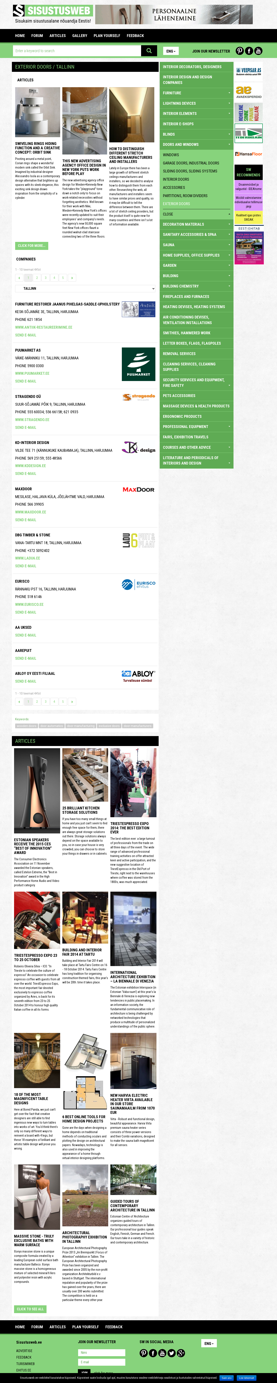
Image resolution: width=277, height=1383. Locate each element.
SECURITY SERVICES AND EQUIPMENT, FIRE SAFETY (196, 383)
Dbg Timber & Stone (32, 535)
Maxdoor (23, 489)
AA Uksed (23, 627)
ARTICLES (58, 35)
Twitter (171, 1353)
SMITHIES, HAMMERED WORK (186, 333)
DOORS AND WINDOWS (196, 144)
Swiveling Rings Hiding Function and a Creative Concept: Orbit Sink (37, 147)
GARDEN (196, 265)
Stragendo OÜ (28, 396)
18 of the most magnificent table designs (31, 1098)
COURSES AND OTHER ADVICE (196, 447)
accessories (174, 187)
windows (171, 155)
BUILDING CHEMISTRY (196, 286)
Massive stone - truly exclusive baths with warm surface (34, 1240)
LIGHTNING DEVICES (196, 103)
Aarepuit (23, 650)
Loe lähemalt (246, 1378)
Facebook (249, 51)
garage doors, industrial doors (191, 163)
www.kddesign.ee (30, 465)
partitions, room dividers (185, 195)
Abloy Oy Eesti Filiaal (35, 673)
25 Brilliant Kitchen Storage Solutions (81, 810)
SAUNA (196, 245)
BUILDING (196, 275)
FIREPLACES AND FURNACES (186, 296)
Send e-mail (25, 335)
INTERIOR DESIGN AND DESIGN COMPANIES (187, 80)
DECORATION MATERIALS (196, 224)
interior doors (176, 179)
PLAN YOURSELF (107, 35)
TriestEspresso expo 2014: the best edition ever (129, 828)
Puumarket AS (28, 350)
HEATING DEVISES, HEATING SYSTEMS (194, 306)
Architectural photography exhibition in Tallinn (84, 1237)
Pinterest (240, 51)
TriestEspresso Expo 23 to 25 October (35, 957)
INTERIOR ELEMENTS (196, 113)
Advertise (24, 1351)
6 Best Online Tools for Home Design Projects (83, 1118)
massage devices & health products (196, 406)
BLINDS (196, 134)
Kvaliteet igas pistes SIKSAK (248, 217)
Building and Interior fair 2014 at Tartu (82, 952)
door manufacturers (137, 726)
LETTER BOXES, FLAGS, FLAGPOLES (192, 343)
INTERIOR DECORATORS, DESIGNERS (192, 66)
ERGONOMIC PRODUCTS (182, 416)
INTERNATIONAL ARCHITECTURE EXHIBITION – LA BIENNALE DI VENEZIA (132, 976)
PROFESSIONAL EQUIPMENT (196, 426)
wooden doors (26, 726)
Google (181, 1353)
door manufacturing (81, 726)
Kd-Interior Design (32, 442)
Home (20, 35)
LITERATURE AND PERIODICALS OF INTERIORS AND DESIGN (196, 460)
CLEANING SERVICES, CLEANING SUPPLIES (189, 367)
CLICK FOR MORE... (31, 246)
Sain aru (227, 1378)
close (196, 214)
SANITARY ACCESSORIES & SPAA (196, 234)
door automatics (51, 726)
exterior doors (176, 203)
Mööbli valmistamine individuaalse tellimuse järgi (249, 202)
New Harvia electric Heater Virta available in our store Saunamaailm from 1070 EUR (132, 1104)
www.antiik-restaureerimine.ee (43, 327)
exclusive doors (109, 726)
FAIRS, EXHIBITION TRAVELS (185, 437)
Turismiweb (25, 1364)
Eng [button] (171, 51)
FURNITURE (196, 93)
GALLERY (79, 35)
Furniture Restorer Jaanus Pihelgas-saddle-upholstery (67, 304)
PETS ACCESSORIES (179, 395)
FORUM (37, 35)
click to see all (30, 1309)
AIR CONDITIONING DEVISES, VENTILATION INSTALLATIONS (187, 320)
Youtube (258, 51)
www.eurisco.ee (29, 604)
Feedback (23, 1357)
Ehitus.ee (23, 1370)
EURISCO (22, 581)
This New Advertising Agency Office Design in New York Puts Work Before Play (84, 167)
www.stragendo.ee (32, 419)
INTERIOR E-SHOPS (178, 124)
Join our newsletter (211, 51)
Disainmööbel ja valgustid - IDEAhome (248, 187)
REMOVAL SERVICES (179, 353)
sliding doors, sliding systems (190, 171)
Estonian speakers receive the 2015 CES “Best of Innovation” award (33, 846)
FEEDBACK (135, 35)
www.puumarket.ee (32, 373)
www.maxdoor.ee (30, 512)
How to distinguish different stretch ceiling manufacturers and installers (130, 155)
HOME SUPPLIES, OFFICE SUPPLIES (196, 255)
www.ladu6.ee (27, 558)
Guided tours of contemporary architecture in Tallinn (132, 1205)
